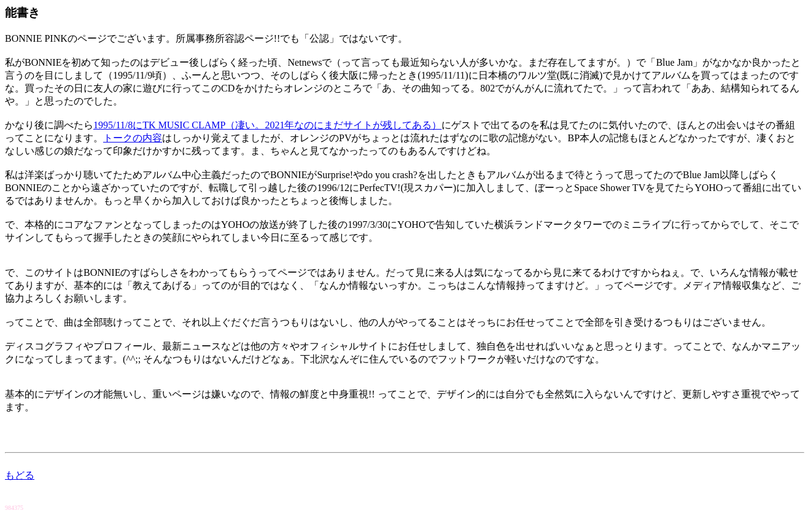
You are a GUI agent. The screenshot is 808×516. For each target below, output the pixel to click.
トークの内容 (132, 138)
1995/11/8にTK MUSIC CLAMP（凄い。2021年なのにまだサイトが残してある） (267, 125)
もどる (19, 475)
